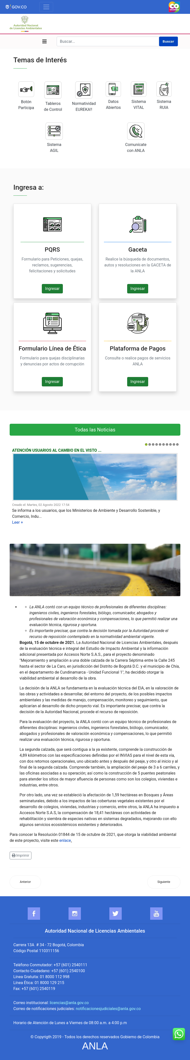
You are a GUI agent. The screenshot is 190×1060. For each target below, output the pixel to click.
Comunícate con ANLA (135, 137)
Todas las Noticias (95, 430)
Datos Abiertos (113, 95)
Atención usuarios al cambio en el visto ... (56, 450)
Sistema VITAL (138, 95)
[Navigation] (44, 41)
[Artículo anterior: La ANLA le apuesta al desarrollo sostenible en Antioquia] (25, 882)
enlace (65, 840)
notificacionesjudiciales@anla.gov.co (108, 1008)
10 (177, 444)
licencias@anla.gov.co (69, 1002)
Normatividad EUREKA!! (84, 96)
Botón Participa (26, 95)
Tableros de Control (53, 96)
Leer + (17, 522)
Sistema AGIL (54, 137)
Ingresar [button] (52, 288)
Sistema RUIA (164, 95)
